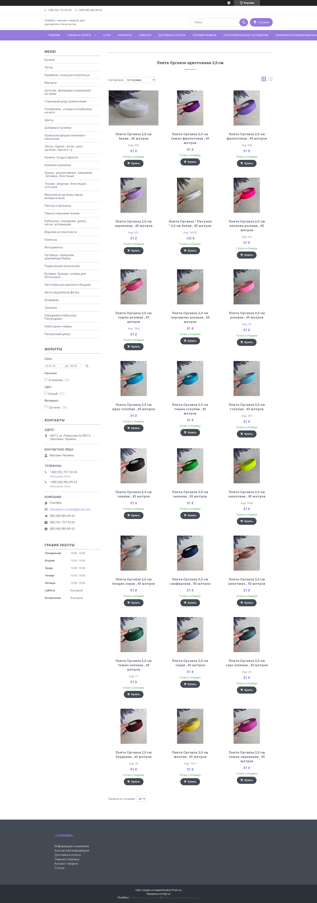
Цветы (49, 120)
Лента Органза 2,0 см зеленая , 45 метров (190, 494)
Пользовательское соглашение (246, 35)
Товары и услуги (79, 35)
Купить (135, 163)
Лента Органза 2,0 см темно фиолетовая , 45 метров (190, 138)
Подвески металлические (62, 266)
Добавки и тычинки (58, 127)
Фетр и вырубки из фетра (62, 292)
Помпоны (51, 239)
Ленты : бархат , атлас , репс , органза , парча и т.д (64, 148)
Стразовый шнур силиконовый (65, 101)
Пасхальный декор (57, 334)
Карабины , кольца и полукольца (67, 75)
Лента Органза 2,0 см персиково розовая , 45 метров (190, 317)
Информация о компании (72, 846)
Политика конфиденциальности (181, 897)
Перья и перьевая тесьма (62, 213)
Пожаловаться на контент (145, 897)
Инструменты (54, 247)
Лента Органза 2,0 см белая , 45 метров (133, 136)
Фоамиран (52, 300)
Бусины (50, 59)
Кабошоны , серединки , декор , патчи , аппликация (66, 222)
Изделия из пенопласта (61, 232)
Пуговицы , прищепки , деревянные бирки (60, 256)
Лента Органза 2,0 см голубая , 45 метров (247, 406)
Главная (54, 35)
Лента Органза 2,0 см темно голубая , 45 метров (190, 408)
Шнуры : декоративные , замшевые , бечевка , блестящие (68, 174)
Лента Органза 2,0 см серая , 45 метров (190, 663)
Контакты (125, 35)
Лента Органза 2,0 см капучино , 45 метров (246, 581)
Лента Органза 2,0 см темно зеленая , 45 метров (133, 665)
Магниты (51, 82)
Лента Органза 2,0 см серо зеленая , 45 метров (247, 663)
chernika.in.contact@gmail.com (70, 509)
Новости (145, 35)
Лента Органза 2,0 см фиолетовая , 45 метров (247, 136)
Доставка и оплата (172, 35)
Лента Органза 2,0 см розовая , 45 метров (247, 315)
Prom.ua (177, 890)
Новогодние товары (58, 326)
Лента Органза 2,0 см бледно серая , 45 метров (133, 581)
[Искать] (243, 22)
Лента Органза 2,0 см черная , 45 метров (133, 494)
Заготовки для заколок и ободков (67, 284)
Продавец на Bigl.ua (158, 893)
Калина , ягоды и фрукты (61, 157)
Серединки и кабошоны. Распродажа (61, 317)
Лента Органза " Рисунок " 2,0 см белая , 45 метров (190, 223)
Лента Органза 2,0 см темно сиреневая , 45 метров (247, 756)
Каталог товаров (66, 863)
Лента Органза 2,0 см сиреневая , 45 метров (134, 223)
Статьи (59, 868)
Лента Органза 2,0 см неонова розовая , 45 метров (247, 225)
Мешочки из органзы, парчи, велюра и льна (64, 196)
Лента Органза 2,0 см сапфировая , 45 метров (190, 581)
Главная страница (67, 859)
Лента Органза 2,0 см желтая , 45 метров (190, 754)
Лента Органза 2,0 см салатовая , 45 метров (246, 494)
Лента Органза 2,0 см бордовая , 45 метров (133, 754)
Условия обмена (204, 35)
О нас (107, 35)
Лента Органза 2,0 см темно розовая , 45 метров (133, 317)
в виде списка (270, 80)
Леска (49, 67)
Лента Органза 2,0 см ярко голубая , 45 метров (133, 406)
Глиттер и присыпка (58, 205)
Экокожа (51, 307)
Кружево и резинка (58, 165)
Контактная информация (72, 850)
